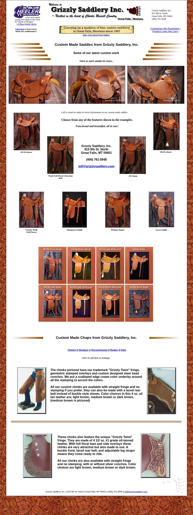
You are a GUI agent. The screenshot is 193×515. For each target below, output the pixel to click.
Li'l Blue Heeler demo (26, 24)
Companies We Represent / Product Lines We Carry (165, 30)
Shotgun (84, 350)
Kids (123, 350)
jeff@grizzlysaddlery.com (135, 492)
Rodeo (114, 350)
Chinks (72, 350)
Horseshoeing (99, 350)
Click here (19, 29)
